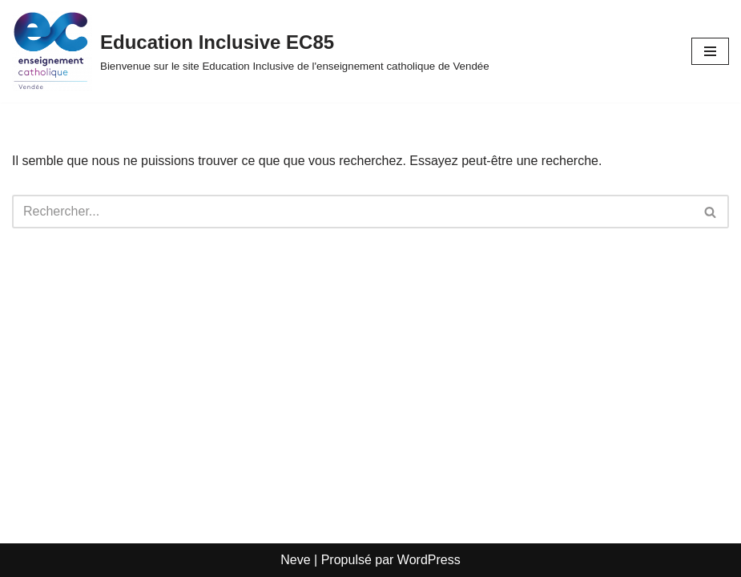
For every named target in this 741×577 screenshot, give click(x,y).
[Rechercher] (352, 211)
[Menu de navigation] (710, 51)
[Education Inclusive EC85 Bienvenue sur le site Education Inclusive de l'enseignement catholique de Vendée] (250, 51)
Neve (295, 560)
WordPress (429, 560)
